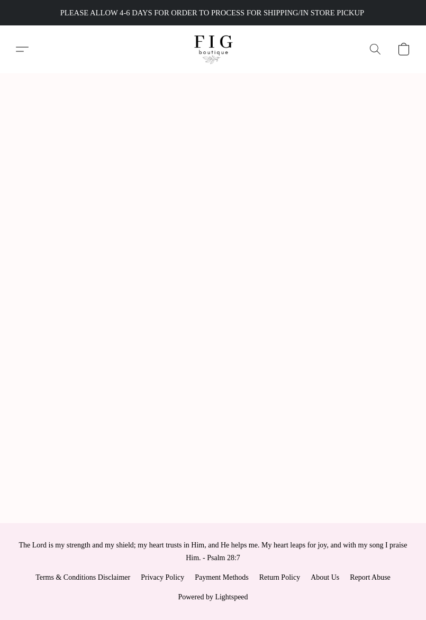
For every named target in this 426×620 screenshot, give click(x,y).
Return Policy (279, 577)
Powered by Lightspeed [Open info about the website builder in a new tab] (213, 597)
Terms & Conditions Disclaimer (82, 577)
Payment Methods (222, 577)
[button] (213, 49)
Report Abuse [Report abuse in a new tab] (370, 577)
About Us (325, 577)
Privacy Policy (162, 577)
